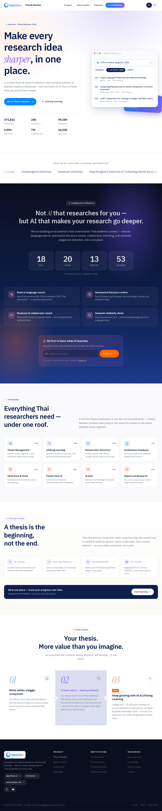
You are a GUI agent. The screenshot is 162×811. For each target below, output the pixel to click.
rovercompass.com (15, 782)
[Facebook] (6, 789)
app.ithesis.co (13, 776)
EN (149, 5)
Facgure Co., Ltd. (47, 805)
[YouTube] (13, 789)
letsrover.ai (32, 776)
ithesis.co (83, 360)
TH (154, 5)
